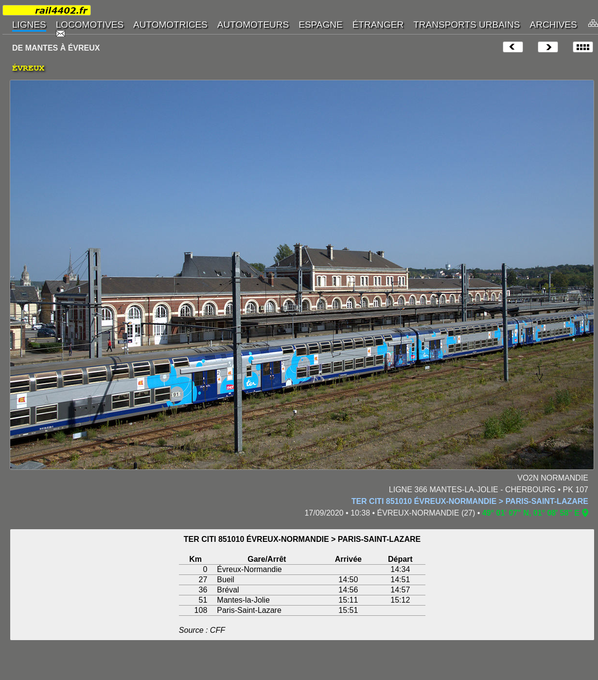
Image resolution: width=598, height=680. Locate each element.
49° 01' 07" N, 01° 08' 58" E (531, 513)
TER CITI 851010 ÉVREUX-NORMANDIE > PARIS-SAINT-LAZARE (470, 501)
